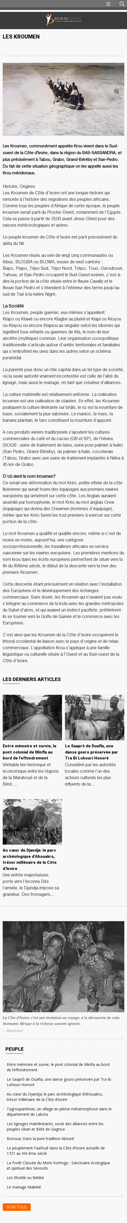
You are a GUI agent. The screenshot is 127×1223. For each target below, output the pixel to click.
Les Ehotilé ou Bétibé (25, 1177)
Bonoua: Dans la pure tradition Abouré (40, 1138)
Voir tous (17, 1207)
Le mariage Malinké (24, 1187)
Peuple (14, 1049)
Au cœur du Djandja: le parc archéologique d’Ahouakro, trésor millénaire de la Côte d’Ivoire (55, 1096)
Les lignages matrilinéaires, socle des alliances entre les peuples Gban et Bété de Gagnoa (55, 1126)
